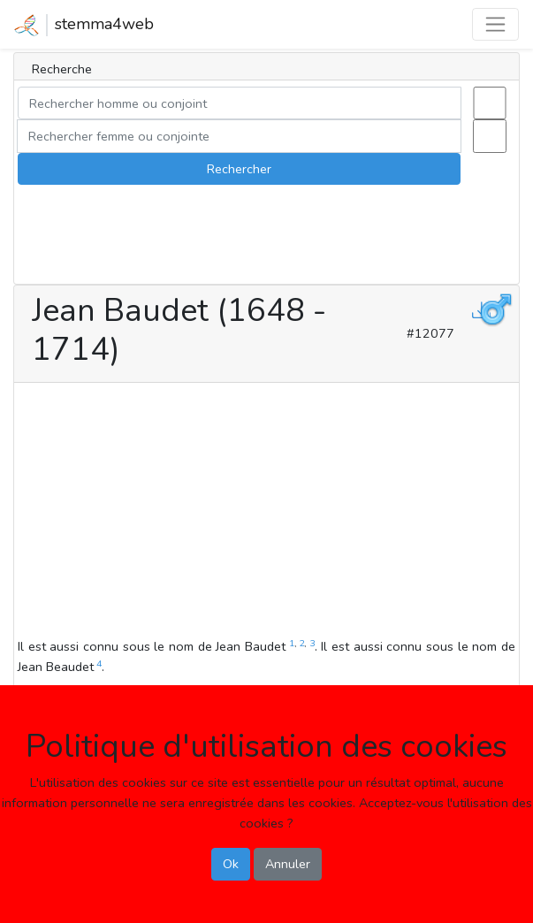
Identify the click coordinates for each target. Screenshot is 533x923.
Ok (231, 864)
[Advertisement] (266, 513)
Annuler (287, 864)
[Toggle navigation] (495, 24)
